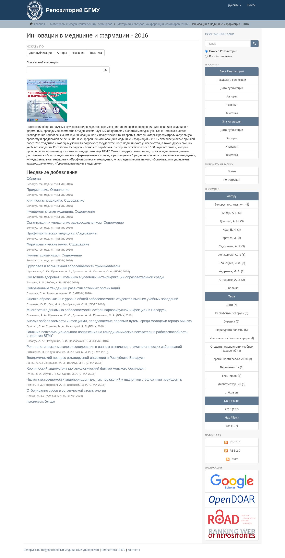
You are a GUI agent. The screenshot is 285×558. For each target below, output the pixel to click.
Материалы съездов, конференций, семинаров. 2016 (153, 24)
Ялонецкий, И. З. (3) (231, 263)
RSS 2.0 (231, 451)
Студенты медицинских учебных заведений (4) (231, 348)
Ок (105, 70)
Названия (78, 52)
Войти (232, 171)
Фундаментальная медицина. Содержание (61, 211)
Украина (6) (231, 321)
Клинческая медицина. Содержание (55, 200)
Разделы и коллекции (231, 79)
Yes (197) (232, 426)
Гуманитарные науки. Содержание (54, 255)
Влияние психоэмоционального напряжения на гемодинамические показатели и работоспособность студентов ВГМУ (107, 334)
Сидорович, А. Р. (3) (232, 246)
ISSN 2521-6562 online (220, 34)
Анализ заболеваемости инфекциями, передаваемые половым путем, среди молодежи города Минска (109, 321)
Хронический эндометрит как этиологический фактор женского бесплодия (86, 368)
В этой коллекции (218, 56)
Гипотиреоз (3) (231, 375)
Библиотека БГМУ (114, 549)
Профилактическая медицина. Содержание (62, 233)
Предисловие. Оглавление (48, 190)
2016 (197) (232, 409)
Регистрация (231, 179)
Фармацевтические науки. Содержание (58, 244)
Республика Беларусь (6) (231, 313)
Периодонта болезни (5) (232, 329)
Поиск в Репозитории (221, 51)
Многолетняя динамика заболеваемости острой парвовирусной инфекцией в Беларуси (97, 310)
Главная (39, 24)
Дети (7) (231, 304)
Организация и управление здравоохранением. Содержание (75, 222)
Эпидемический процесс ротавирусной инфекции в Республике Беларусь (86, 358)
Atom (231, 459)
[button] (234, 5)
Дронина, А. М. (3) (232, 221)
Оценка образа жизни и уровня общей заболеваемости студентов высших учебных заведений (102, 299)
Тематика (96, 52)
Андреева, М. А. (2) (232, 271)
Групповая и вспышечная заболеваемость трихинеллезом (73, 266)
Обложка (34, 179)
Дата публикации (40, 52)
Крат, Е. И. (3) (232, 229)
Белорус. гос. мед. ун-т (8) (232, 204)
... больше (231, 288)
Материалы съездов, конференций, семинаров (81, 24)
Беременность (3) (232, 367)
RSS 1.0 (231, 442)
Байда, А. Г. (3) (231, 212)
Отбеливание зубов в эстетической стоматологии (66, 390)
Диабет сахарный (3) (231, 384)
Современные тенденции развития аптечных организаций (73, 288)
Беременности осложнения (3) (232, 359)
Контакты (134, 549)
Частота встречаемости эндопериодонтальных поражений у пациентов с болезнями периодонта (104, 379)
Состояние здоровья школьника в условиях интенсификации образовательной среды (95, 277)
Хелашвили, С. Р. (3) (231, 254)
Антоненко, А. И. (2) (232, 279)
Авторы (62, 52)
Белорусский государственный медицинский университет (62, 549)
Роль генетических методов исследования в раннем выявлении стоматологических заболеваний (104, 347)
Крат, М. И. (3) (232, 238)
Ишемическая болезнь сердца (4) (232, 338)
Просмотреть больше (41, 401)
